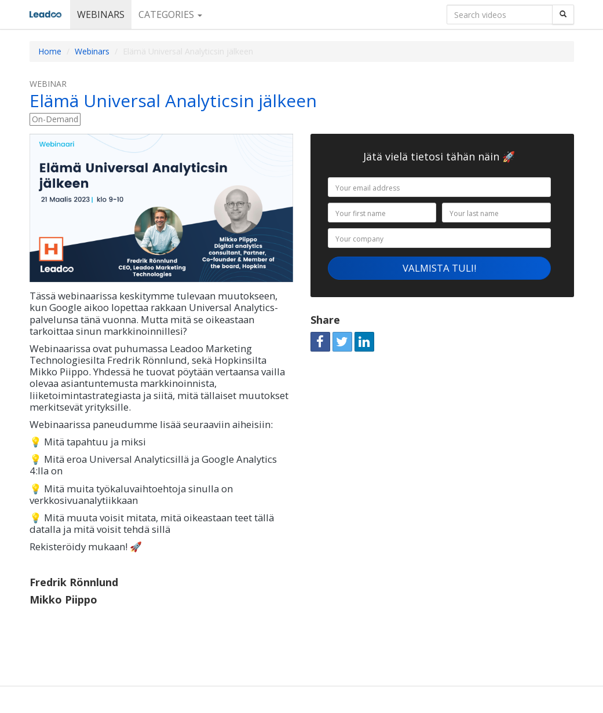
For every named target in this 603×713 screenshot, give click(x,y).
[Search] (563, 14)
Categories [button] (170, 14)
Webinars (101, 14)
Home (49, 51)
